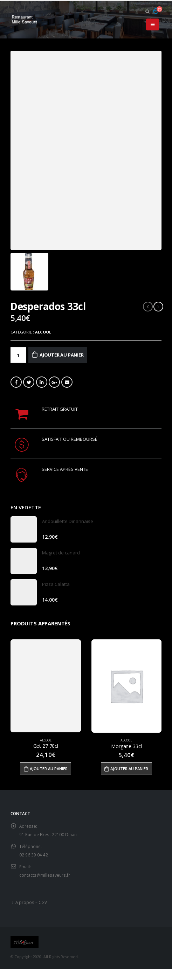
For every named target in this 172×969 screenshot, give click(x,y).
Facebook (16, 382)
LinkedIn (41, 382)
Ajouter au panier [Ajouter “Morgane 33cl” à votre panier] (129, 768)
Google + (54, 382)
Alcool (43, 332)
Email (67, 382)
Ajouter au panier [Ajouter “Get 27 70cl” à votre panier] (49, 768)
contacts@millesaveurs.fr (44, 875)
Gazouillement (28, 382)
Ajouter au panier (62, 355)
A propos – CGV (31, 902)
